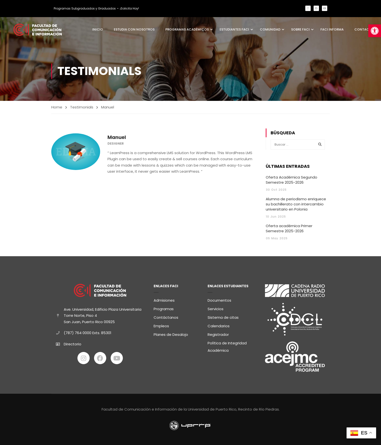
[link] (374, 30)
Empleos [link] (161, 325)
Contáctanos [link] (166, 316)
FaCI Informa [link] (332, 29)
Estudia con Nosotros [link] (134, 29)
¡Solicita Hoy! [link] (129, 8)
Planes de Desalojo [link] (171, 333)
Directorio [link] (72, 343)
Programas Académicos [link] (187, 29)
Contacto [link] (364, 29)
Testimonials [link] (81, 107)
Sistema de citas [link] (223, 316)
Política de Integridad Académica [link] (227, 346)
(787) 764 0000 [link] (77, 332)
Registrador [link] (218, 333)
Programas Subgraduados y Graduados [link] (85, 8)
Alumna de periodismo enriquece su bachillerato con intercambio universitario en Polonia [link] (296, 204)
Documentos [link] (219, 299)
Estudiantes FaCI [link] (234, 29)
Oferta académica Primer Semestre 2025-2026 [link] (289, 229)
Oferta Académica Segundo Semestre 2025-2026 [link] (291, 180)
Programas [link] (164, 308)
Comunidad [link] (270, 29)
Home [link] (56, 107)
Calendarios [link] (219, 325)
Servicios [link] (215, 308)
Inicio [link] (97, 29)
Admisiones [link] (164, 299)
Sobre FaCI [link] (300, 29)
